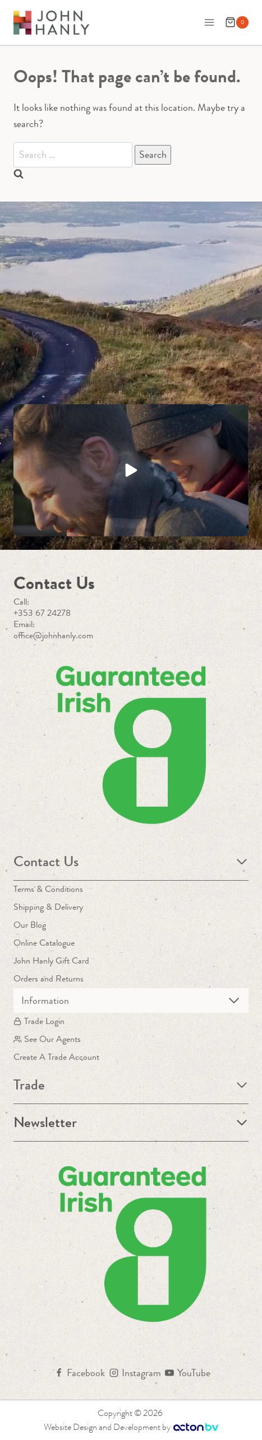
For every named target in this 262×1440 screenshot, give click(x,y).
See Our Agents (47, 1038)
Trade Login (39, 1020)
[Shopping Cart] (237, 22)
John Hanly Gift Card (51, 960)
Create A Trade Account (56, 1056)
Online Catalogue (44, 942)
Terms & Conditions (48, 888)
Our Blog (29, 924)
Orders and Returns (48, 978)
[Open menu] (209, 22)
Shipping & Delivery (48, 906)
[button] (131, 470)
